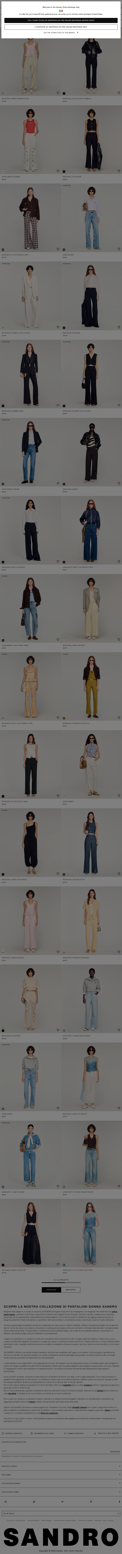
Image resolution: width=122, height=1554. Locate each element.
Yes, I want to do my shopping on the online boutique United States (61, 20)
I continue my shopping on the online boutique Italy (61, 27)
